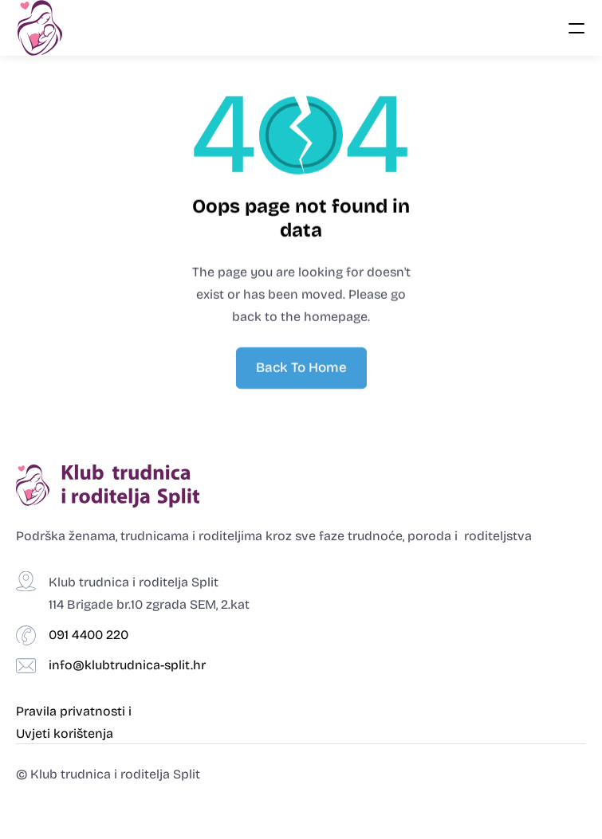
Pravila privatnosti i (75, 711)
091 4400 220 (88, 634)
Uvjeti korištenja (64, 733)
